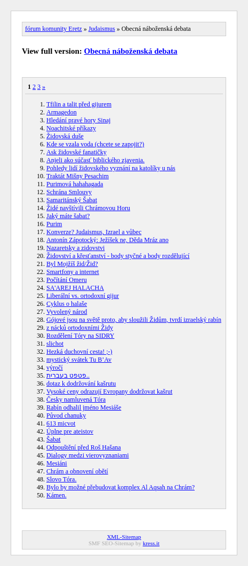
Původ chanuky (66, 415)
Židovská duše (65, 136)
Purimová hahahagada (74, 184)
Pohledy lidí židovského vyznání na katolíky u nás (110, 168)
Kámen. (56, 495)
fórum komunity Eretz (53, 28)
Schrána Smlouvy (69, 192)
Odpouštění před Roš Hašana (83, 447)
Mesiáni (56, 463)
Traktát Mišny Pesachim (77, 176)
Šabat (53, 439)
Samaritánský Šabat (71, 200)
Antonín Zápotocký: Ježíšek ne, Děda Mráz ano (107, 240)
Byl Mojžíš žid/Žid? (72, 264)
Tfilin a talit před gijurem (78, 104)
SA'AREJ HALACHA (75, 288)
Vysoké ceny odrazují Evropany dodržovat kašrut (109, 391)
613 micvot (60, 423)
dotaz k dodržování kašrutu (81, 383)
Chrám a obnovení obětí (77, 471)
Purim (54, 224)
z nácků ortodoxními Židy (79, 327)
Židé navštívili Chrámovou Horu (88, 208)
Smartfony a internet (72, 272)
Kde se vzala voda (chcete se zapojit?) (95, 144)
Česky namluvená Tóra (76, 399)
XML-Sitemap (124, 537)
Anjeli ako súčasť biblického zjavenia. (95, 160)
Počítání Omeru (66, 280)
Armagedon (61, 112)
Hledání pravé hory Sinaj (78, 120)
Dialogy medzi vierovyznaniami (87, 455)
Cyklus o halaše (66, 303)
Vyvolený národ (66, 311)
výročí (54, 367)
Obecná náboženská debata (131, 51)
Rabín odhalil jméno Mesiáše (83, 407)
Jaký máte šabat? (68, 216)
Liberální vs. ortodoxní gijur (82, 295)
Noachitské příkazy (71, 128)
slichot (54, 343)
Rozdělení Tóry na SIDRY (80, 335)
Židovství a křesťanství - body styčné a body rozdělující (117, 256)
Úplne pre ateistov (69, 431)
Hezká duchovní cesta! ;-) (79, 351)
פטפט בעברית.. (68, 375)
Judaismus (102, 28)
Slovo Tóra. (61, 479)
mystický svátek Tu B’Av (78, 359)
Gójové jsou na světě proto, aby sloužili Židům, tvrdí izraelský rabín (133, 319)
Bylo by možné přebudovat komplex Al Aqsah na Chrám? (120, 487)
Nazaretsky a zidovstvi (75, 248)
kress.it (151, 543)
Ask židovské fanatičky (76, 152)
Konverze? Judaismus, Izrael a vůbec (93, 232)
